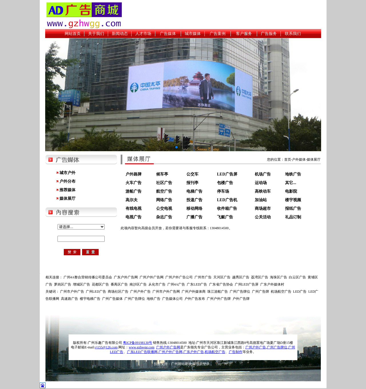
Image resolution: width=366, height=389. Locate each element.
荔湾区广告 (259, 277)
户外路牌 (134, 174)
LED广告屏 (227, 174)
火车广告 (134, 183)
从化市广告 (157, 284)
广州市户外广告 (72, 292)
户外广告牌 (241, 299)
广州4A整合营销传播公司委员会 (87, 277)
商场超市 (263, 208)
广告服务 (269, 33)
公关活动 (263, 217)
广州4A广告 (176, 284)
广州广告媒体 (112, 299)
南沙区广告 (138, 284)
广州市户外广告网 (166, 292)
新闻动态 (120, 33)
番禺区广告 (119, 284)
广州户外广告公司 (179, 277)
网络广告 (164, 200)
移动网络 (194, 208)
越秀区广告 (240, 277)
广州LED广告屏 (246, 284)
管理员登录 (201, 364)
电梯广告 (194, 191)
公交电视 (164, 208)
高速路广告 (69, 299)
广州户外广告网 (152, 277)
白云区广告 (297, 277)
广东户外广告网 (126, 277)
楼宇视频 (293, 200)
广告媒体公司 (172, 299)
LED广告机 (227, 200)
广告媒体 (168, 33)
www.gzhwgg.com (141, 347)
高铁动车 (263, 191)
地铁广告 (293, 174)
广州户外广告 (140, 292)
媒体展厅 (67, 198)
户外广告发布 (194, 299)
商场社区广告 (118, 292)
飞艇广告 (225, 217)
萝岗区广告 (62, 284)
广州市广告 (203, 277)
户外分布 (67, 181)
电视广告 (134, 217)
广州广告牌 (260, 292)
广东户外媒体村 (272, 284)
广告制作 (235, 352)
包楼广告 (225, 183)
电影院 (291, 191)
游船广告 (134, 191)
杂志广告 (164, 217)
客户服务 (244, 33)
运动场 (261, 183)
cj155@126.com (106, 347)
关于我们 (96, 33)
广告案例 (218, 33)
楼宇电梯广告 (90, 299)
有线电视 (134, 208)
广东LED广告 (197, 284)
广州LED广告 (96, 292)
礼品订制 (293, 217)
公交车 (192, 174)
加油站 (261, 200)
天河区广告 (221, 277)
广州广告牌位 (240, 292)
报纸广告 (293, 208)
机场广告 (263, 174)
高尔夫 (132, 200)
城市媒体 (193, 33)
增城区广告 (81, 284)
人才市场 (143, 33)
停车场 (223, 191)
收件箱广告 (227, 208)
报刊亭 (192, 183)
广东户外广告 (193, 352)
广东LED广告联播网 (142, 352)
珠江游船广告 (217, 292)
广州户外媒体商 (194, 292)
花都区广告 (100, 284)
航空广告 (164, 191)
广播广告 (194, 217)
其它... (290, 183)
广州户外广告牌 (219, 299)
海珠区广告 (278, 277)
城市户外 (67, 173)
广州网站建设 (181, 364)
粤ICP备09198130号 (137, 343)
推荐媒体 (67, 190)
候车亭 (162, 174)
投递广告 (194, 200)
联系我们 (293, 33)
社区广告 (164, 183)
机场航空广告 (281, 292)
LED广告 (300, 292)
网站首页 (73, 33)
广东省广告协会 (221, 284)
